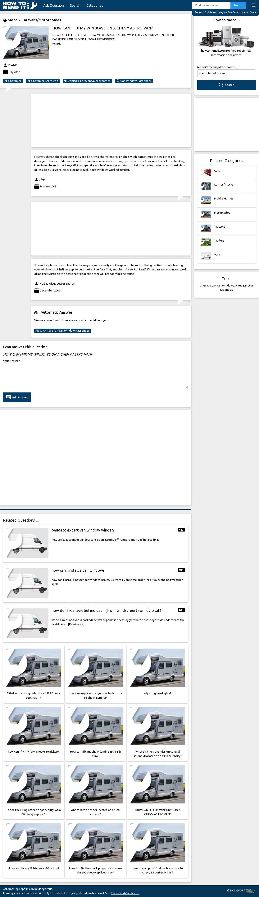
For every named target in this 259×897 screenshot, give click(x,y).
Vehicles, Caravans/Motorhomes (87, 81)
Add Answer (17, 397)
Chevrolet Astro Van (43, 81)
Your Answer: (11, 360)
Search (75, 5)
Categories (94, 5)
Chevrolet (13, 81)
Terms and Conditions (125, 893)
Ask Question (53, 5)
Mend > (12, 20)
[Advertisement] (111, 120)
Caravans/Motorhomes (41, 20)
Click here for (62, 330)
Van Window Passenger (134, 81)
